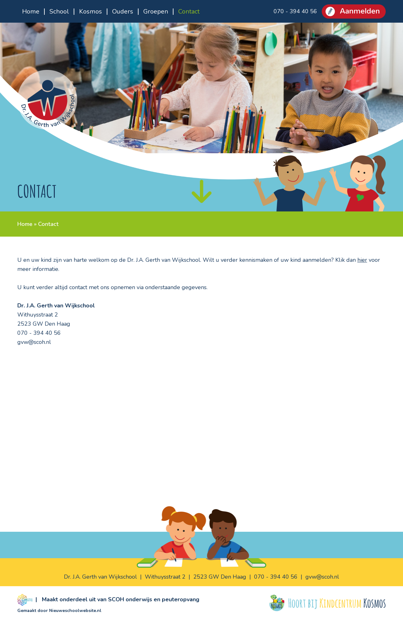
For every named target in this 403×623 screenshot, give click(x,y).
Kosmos (90, 11)
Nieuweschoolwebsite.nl (75, 611)
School (59, 11)
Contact (189, 11)
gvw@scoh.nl (34, 342)
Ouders (122, 11)
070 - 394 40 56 (295, 11)
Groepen (155, 11)
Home (30, 11)
